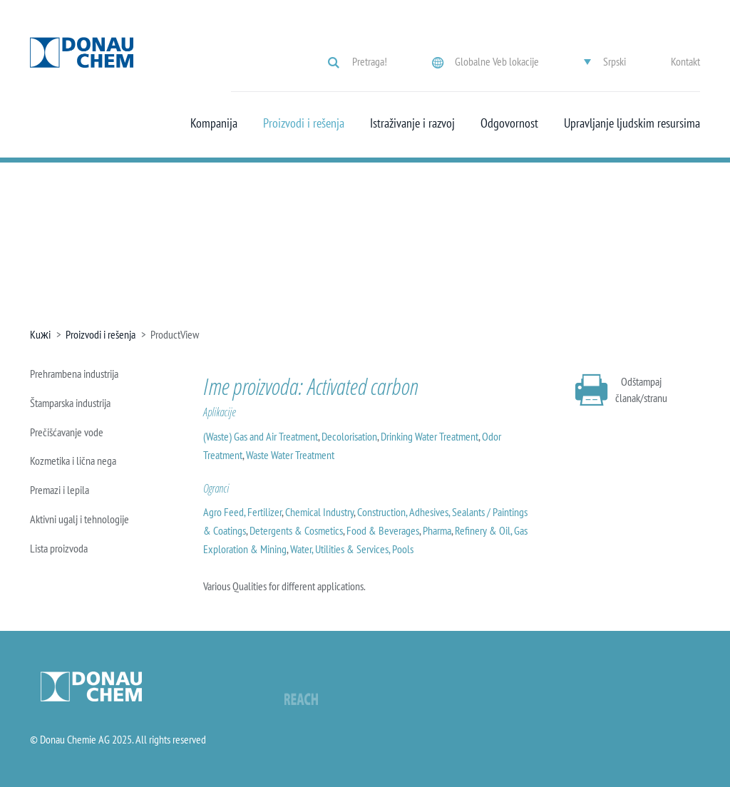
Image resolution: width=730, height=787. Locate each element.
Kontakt (685, 61)
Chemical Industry (319, 512)
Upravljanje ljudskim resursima (632, 123)
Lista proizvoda (59, 548)
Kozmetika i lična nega (73, 460)
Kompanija (213, 123)
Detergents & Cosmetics (296, 530)
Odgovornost (509, 123)
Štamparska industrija (70, 403)
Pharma (437, 530)
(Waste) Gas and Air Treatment (260, 436)
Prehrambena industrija (74, 373)
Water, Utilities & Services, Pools (351, 549)
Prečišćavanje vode (66, 432)
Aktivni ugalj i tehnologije (79, 519)
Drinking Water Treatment (429, 436)
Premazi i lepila (59, 490)
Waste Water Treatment (290, 455)
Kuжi (40, 334)
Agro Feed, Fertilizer (242, 512)
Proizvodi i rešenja (303, 123)
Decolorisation (349, 436)
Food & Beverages (382, 530)
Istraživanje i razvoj (412, 123)
